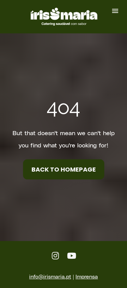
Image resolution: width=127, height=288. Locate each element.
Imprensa (87, 270)
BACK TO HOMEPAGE (63, 166)
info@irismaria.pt (50, 270)
